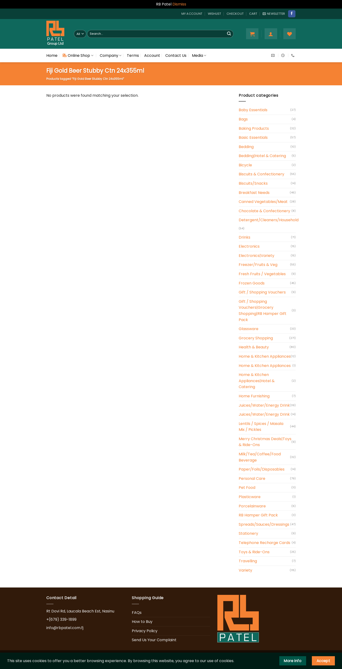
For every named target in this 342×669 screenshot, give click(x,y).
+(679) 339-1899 (61, 619)
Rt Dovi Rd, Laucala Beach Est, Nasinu (80, 611)
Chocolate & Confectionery (264, 211)
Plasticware (250, 497)
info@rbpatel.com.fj (64, 627)
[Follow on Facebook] (291, 13)
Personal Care (252, 478)
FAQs (137, 612)
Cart (253, 14)
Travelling (248, 561)
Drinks (244, 237)
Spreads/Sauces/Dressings (264, 524)
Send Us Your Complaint (154, 640)
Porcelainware (252, 506)
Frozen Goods (252, 283)
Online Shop (78, 55)
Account (152, 55)
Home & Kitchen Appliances (265, 356)
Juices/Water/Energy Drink (264, 405)
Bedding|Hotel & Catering (262, 156)
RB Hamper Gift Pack (258, 515)
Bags (243, 119)
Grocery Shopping (256, 338)
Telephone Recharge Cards (264, 542)
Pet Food (247, 487)
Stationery (248, 533)
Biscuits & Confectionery (261, 174)
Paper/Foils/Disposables (262, 469)
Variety (245, 570)
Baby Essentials (253, 110)
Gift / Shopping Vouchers (262, 292)
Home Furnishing (254, 396)
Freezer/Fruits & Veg (258, 264)
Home (51, 55)
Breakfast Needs (254, 192)
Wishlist (214, 14)
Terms (133, 55)
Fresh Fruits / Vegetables (262, 274)
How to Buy (142, 621)
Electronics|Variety (256, 255)
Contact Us (175, 55)
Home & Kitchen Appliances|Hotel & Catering (257, 381)
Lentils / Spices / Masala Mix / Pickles (261, 427)
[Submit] (229, 34)
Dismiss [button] (179, 4)
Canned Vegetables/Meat (263, 201)
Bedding (246, 146)
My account (192, 14)
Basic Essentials (253, 137)
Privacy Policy (144, 631)
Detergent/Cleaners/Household (269, 220)
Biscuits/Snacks (253, 183)
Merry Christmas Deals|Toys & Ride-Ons (265, 442)
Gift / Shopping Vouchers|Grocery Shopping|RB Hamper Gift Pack (262, 310)
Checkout (235, 14)
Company (110, 55)
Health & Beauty (254, 347)
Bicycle (245, 165)
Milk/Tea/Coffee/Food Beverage (260, 457)
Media (199, 55)
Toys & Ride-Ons (254, 552)
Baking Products (254, 128)
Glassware (248, 329)
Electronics (249, 246)
